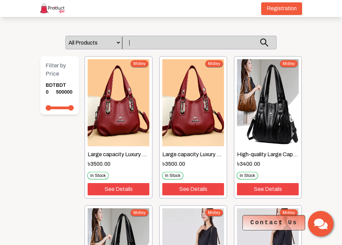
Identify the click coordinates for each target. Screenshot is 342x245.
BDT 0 (51, 89)
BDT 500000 (64, 89)
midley (139, 63)
